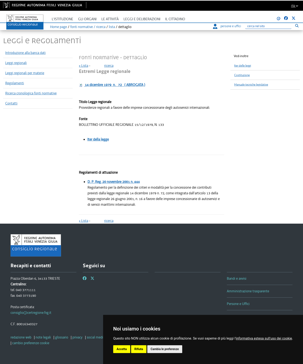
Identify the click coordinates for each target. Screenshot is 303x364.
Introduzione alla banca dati (25, 52)
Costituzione (242, 75)
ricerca (108, 65)
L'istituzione (62, 19)
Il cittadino (175, 19)
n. (114, 84)
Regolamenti (14, 83)
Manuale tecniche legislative (251, 85)
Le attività (110, 19)
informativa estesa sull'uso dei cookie (264, 338)
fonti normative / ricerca (87, 26)
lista (112, 26)
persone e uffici (227, 26)
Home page (58, 26)
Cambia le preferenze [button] (165, 349)
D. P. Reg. (114, 181)
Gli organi (87, 19)
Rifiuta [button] (138, 349)
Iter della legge (98, 139)
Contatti (11, 103)
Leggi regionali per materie (24, 73)
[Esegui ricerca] (296, 25)
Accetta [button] (122, 349)
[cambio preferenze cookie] (30, 343)
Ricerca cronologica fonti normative (31, 93)
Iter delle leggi (242, 66)
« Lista (83, 65)
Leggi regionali (16, 62)
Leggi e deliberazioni (142, 19)
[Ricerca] (268, 26)
